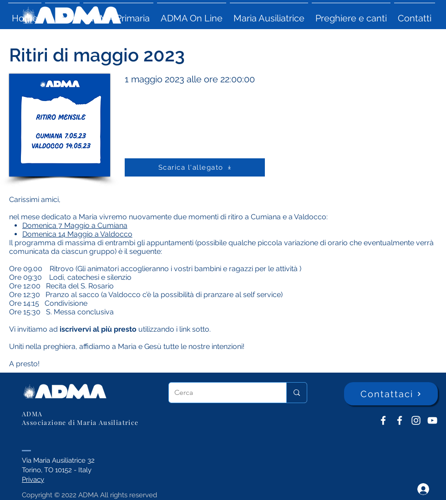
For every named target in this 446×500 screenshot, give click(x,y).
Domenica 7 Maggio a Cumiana (74, 225)
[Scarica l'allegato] (195, 167)
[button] (62, 14)
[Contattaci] (391, 393)
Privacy (33, 479)
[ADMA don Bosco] (383, 420)
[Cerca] (220, 393)
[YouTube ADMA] (432, 420)
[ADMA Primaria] (399, 420)
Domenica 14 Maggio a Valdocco (77, 234)
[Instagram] (416, 420)
